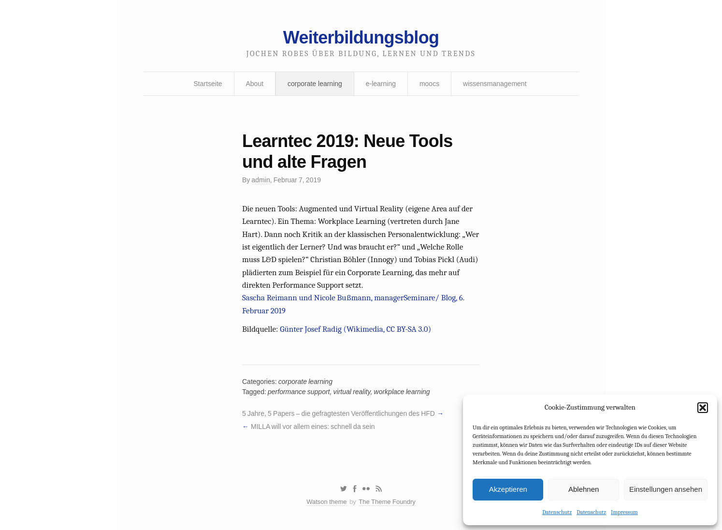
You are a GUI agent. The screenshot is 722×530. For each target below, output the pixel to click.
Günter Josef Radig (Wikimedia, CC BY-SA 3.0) (355, 329)
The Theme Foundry (387, 501)
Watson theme (326, 501)
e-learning (381, 84)
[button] (703, 407)
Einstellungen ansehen (665, 489)
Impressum (624, 512)
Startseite (207, 84)
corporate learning (315, 84)
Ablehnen (583, 489)
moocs (429, 84)
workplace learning (402, 392)
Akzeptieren (508, 489)
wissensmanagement (495, 84)
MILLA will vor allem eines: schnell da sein (313, 426)
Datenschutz (557, 512)
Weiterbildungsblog (361, 37)
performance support (299, 392)
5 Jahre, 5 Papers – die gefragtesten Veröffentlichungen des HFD (338, 413)
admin (261, 180)
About (255, 84)
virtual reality (352, 392)
